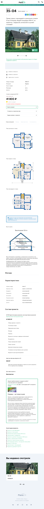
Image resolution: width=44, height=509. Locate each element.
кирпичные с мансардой (14, 445)
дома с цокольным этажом (15, 438)
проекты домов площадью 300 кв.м (17, 437)
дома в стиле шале (13, 432)
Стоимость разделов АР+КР (12, 94)
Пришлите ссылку (12, 384)
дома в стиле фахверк (14, 430)
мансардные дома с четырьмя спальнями (19, 441)
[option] (22, 41)
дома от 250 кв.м (12, 443)
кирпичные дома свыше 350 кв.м (16, 433)
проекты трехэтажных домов (16, 440)
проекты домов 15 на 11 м (14, 446)
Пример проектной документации (14, 316)
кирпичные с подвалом (14, 435)
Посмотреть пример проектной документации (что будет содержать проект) (21, 60)
